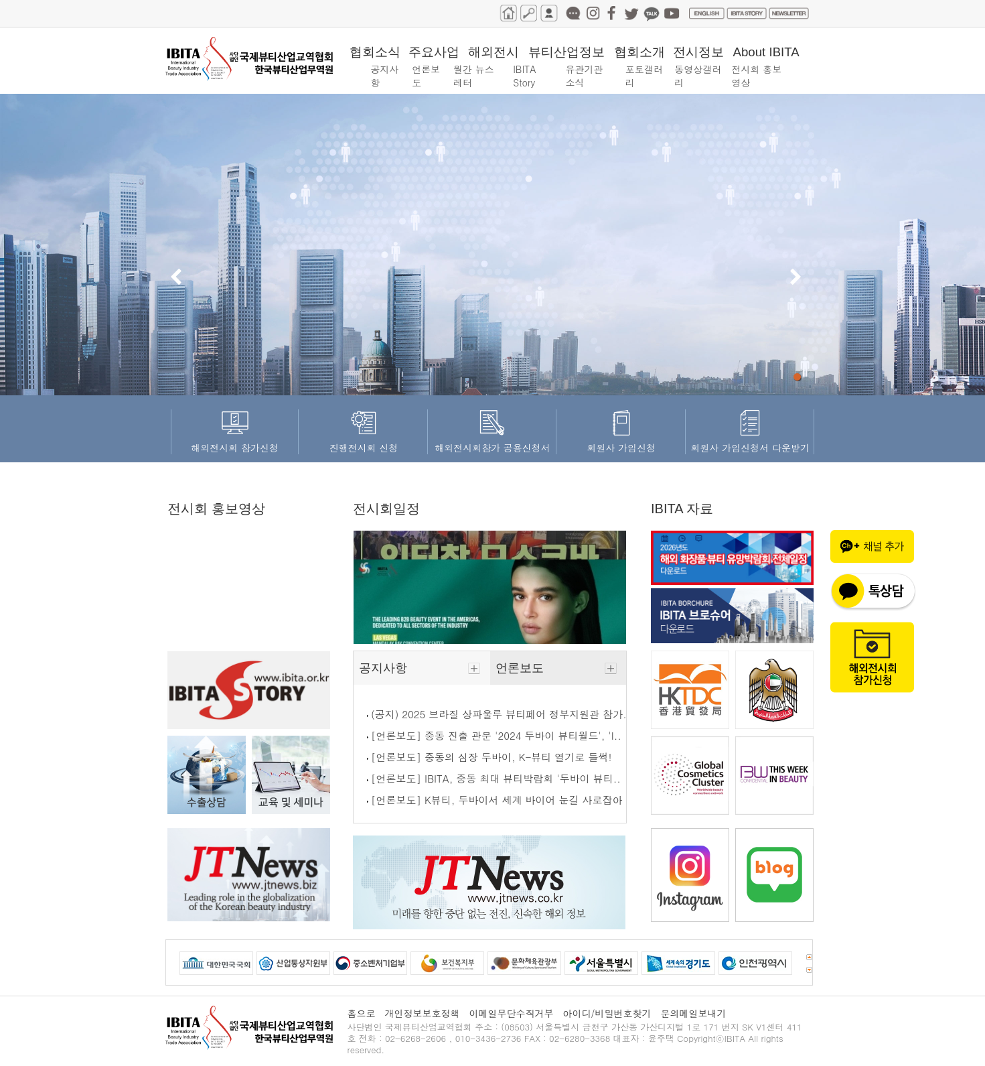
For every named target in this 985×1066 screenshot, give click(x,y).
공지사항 (421, 668)
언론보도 (558, 668)
